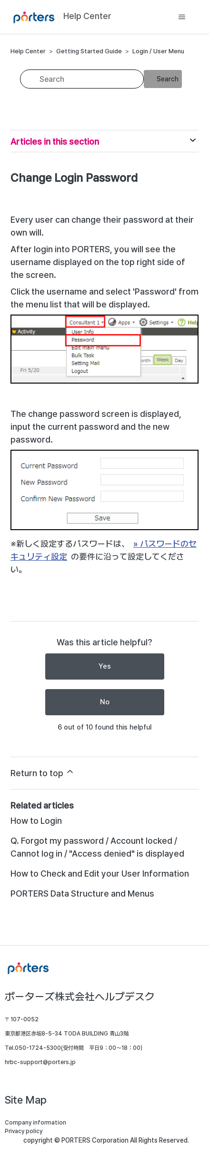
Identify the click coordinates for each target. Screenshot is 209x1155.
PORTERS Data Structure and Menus (82, 893)
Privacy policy (23, 1131)
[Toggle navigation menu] (182, 17)
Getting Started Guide (89, 51)
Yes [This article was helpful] (105, 666)
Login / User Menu (158, 51)
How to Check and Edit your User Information (99, 874)
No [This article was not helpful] (104, 702)
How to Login (36, 821)
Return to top (42, 772)
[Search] (82, 79)
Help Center (28, 51)
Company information (35, 1122)
